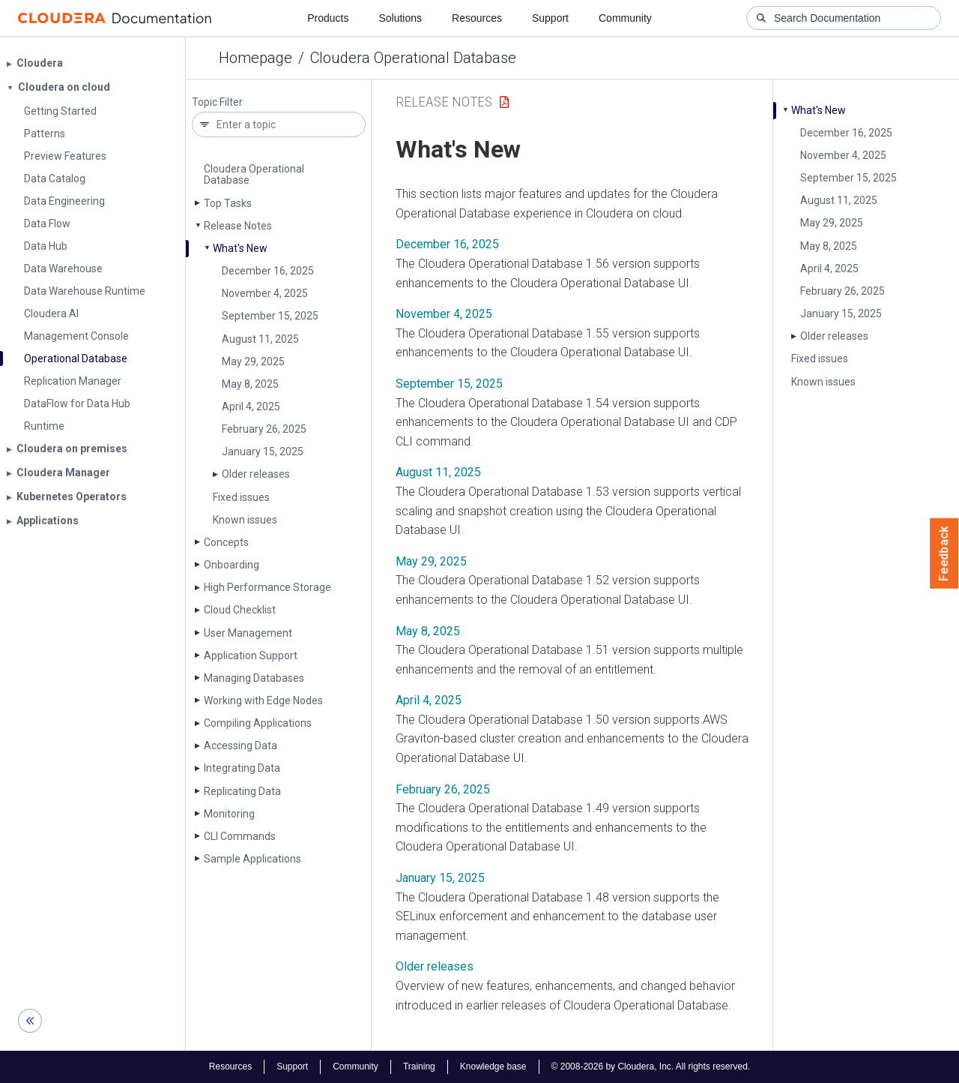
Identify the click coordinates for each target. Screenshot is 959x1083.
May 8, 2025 (250, 384)
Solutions (400, 18)
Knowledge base (493, 1066)
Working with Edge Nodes (263, 700)
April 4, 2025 (251, 406)
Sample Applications (252, 859)
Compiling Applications (258, 723)
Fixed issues (241, 497)
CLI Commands (240, 836)
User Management (248, 633)
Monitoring (229, 814)
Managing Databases (254, 678)
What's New (240, 248)
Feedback (944, 553)
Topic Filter (217, 102)
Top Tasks (228, 203)
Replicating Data (242, 791)
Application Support (250, 656)
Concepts (226, 542)
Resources (477, 18)
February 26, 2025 (264, 429)
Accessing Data (240, 746)
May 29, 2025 (253, 362)
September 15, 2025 (270, 316)
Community (625, 18)
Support (550, 18)
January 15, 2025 (262, 452)
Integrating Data (242, 768)
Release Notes (238, 226)
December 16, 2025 (268, 271)
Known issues (245, 520)
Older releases (256, 474)
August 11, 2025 (260, 339)
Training (419, 1066)
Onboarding (231, 565)
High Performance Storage (267, 587)
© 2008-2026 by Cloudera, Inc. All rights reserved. (651, 1066)
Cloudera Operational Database (413, 58)
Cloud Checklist (240, 610)
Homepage (255, 58)
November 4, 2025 (265, 293)
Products (327, 18)
